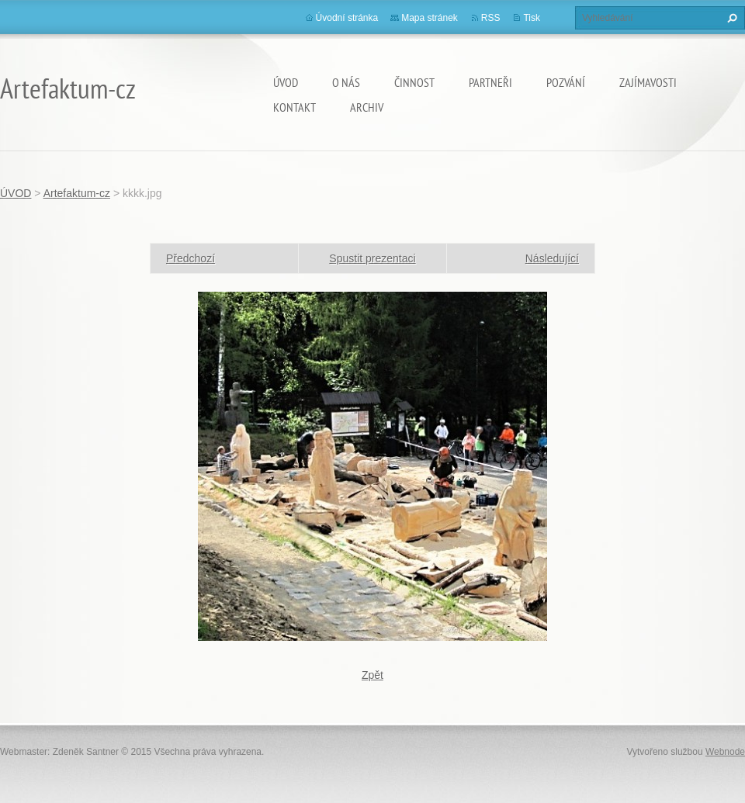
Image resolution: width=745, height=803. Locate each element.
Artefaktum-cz (76, 193)
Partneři (490, 82)
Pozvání (565, 82)
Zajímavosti (648, 82)
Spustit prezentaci (372, 258)
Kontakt (294, 107)
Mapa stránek (429, 17)
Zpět (372, 675)
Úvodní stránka (347, 17)
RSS (491, 17)
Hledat (730, 17)
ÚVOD (285, 82)
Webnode (725, 751)
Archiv (366, 107)
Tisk (531, 17)
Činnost (414, 82)
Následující (552, 258)
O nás (346, 82)
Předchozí (190, 258)
